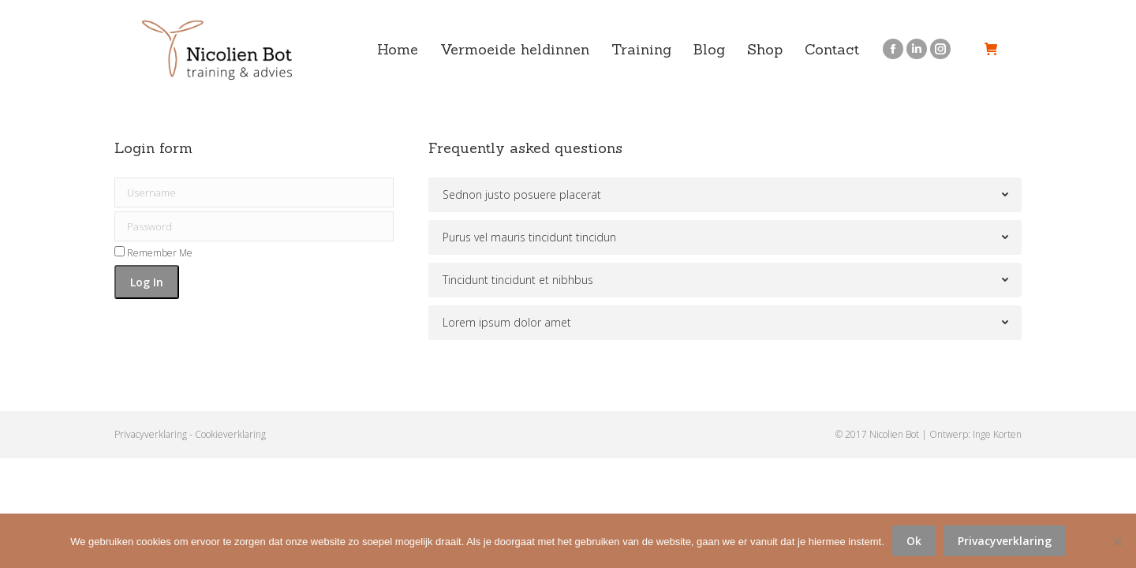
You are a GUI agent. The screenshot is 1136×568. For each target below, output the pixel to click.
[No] (1116, 541)
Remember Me (153, 253)
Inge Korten (997, 434)
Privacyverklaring (150, 434)
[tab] (725, 195)
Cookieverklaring (230, 434)
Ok (913, 540)
